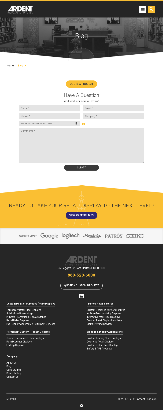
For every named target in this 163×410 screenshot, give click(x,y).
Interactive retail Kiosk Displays (103, 317)
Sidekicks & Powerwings (19, 313)
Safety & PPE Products (99, 348)
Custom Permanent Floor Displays (25, 338)
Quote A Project (81, 84)
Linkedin (81, 296)
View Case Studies (81, 215)
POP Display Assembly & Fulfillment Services (30, 324)
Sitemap (11, 398)
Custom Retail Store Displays (102, 345)
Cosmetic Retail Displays (100, 341)
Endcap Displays (15, 345)
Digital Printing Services (100, 324)
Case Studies (13, 369)
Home (10, 65)
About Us (11, 362)
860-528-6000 (81, 275)
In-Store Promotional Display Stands (26, 317)
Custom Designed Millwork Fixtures (106, 310)
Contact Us (12, 376)
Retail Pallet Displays (17, 320)
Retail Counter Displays (19, 341)
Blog (22, 65)
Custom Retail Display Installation (105, 320)
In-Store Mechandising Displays (104, 313)
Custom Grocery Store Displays (104, 338)
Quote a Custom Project (81, 285)
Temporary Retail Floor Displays (23, 310)
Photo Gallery (13, 373)
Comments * (81, 145)
